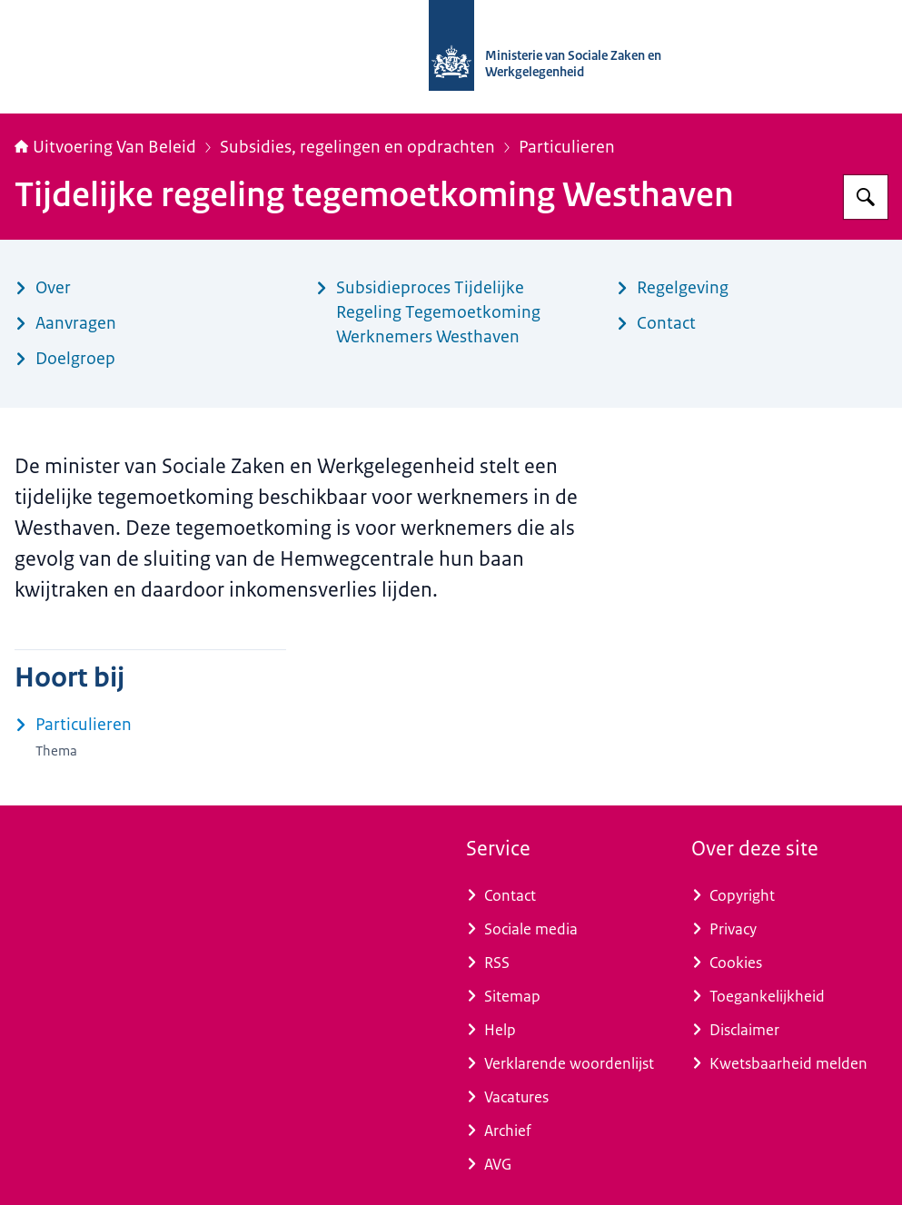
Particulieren (567, 147)
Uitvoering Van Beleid (105, 147)
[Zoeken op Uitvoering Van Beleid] (865, 197)
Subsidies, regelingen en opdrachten (357, 147)
